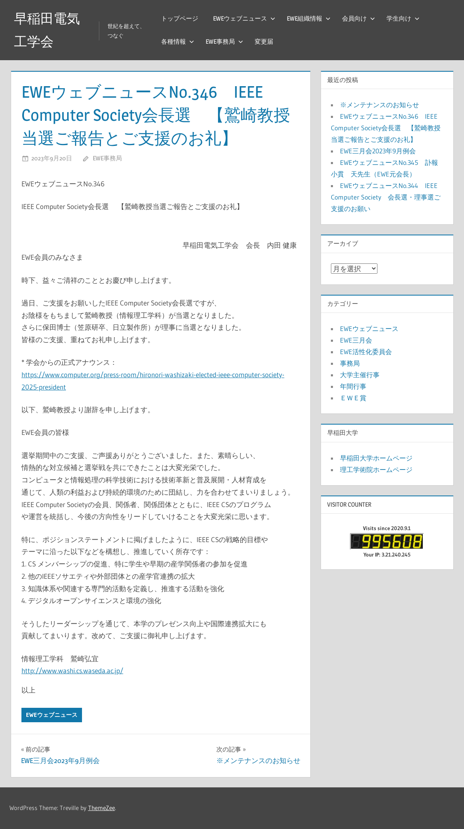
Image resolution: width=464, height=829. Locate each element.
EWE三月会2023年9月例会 (378, 151)
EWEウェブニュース (244, 18)
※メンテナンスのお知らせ (379, 105)
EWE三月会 (356, 340)
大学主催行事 (360, 375)
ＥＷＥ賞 (353, 398)
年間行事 (353, 386)
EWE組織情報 (308, 18)
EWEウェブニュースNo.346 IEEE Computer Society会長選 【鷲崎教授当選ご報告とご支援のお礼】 (386, 127)
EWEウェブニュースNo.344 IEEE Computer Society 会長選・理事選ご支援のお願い (386, 197)
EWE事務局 (224, 41)
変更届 (264, 41)
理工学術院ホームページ (376, 469)
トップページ (179, 18)
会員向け (358, 18)
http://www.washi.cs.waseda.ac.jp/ (72, 670)
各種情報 (177, 41)
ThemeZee (101, 808)
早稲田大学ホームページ (376, 458)
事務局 (350, 363)
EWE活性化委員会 (366, 352)
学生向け (403, 18)
